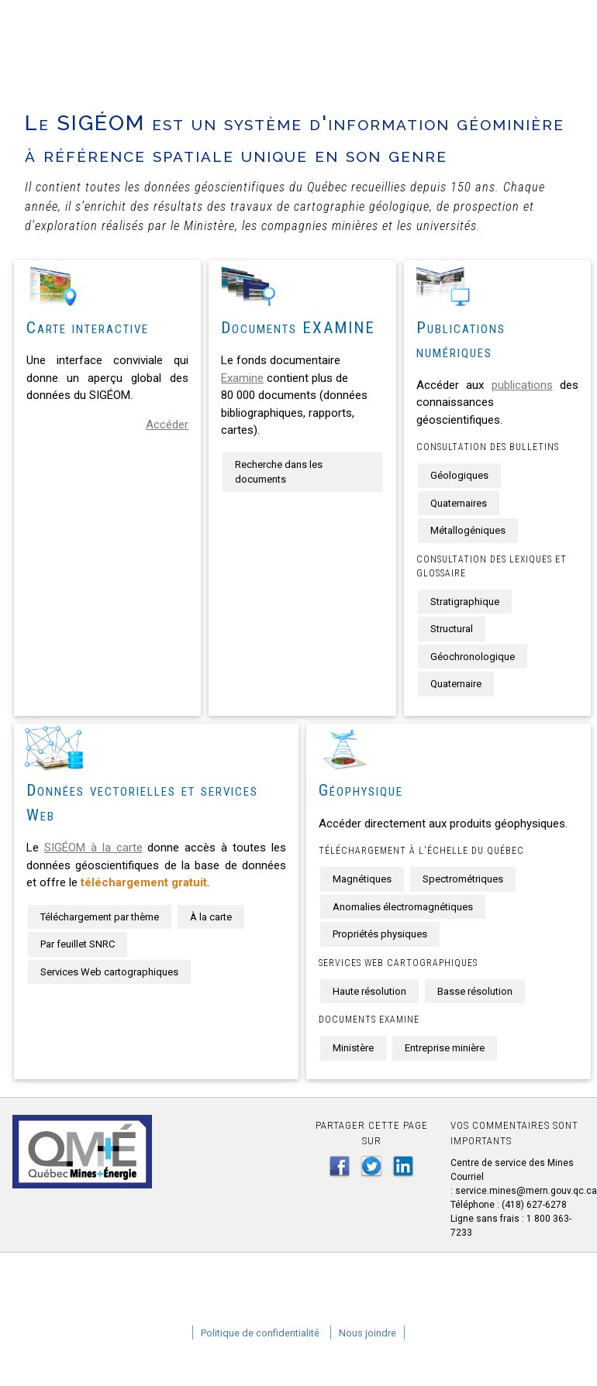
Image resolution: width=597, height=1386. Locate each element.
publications (522, 385)
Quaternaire (455, 684)
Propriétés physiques (380, 934)
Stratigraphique (464, 601)
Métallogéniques (468, 530)
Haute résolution (369, 991)
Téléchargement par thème (99, 917)
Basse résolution (474, 991)
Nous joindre (367, 1333)
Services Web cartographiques (109, 972)
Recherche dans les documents (279, 472)
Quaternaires (458, 503)
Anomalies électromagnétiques (403, 907)
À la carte (211, 917)
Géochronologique (472, 656)
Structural (451, 629)
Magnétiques (362, 879)
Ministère (353, 1048)
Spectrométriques (463, 879)
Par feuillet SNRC (77, 944)
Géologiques (459, 475)
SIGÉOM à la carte (93, 848)
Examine (242, 378)
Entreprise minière (445, 1048)
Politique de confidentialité (260, 1333)
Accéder (167, 425)
